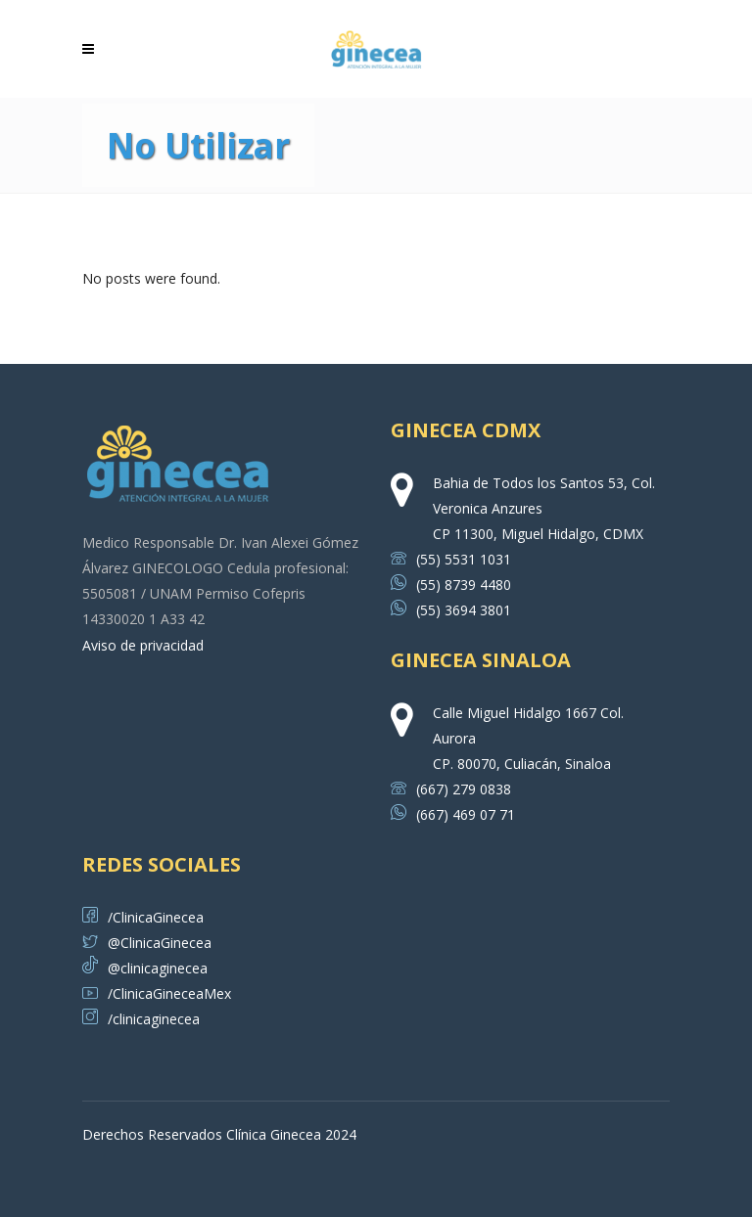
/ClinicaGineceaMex (156, 993)
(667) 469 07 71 (453, 814)
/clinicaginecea (141, 1019)
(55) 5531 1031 (451, 559)
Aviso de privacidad (143, 645)
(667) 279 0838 (451, 789)
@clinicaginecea (145, 968)
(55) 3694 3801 (451, 610)
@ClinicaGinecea (147, 942)
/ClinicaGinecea (143, 917)
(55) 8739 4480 (451, 584)
